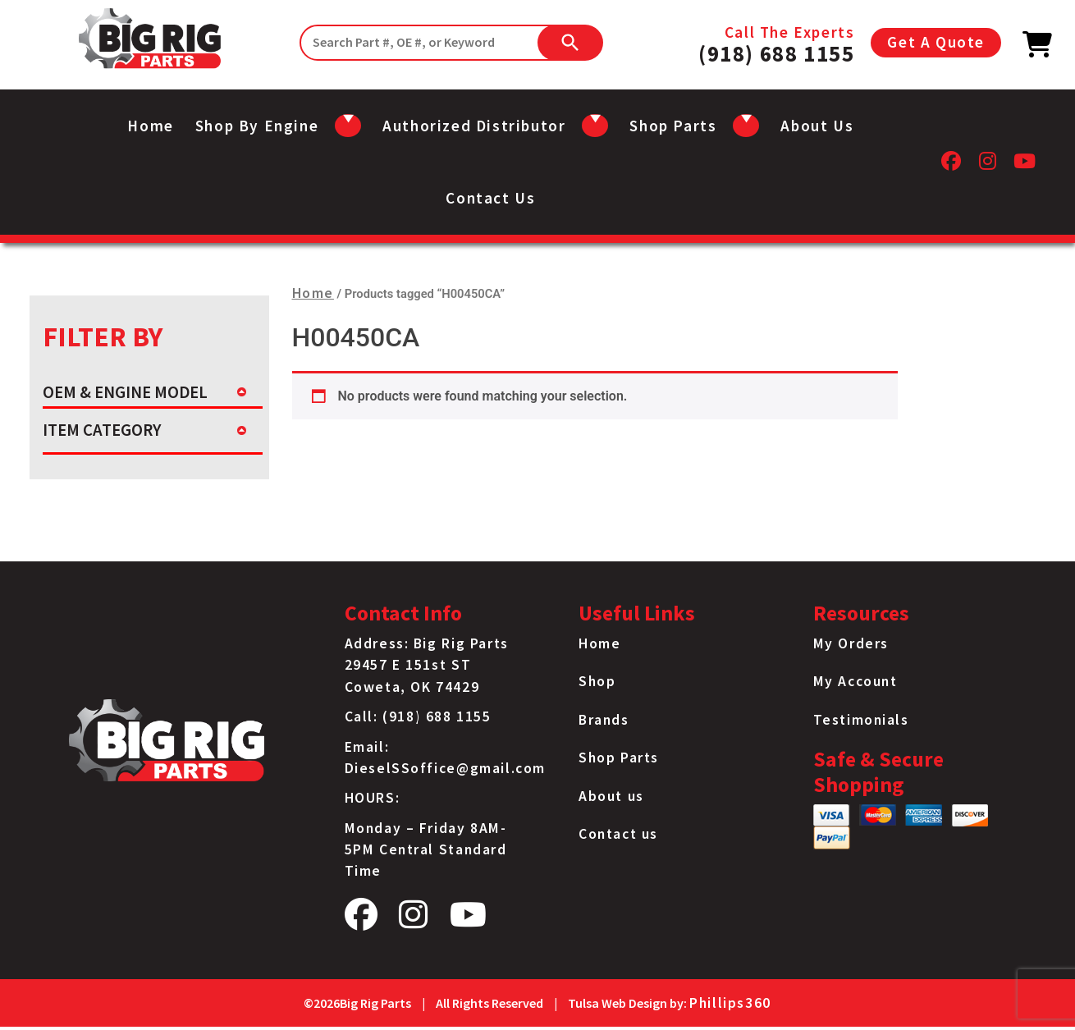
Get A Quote (936, 42)
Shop (597, 681)
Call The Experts (776, 42)
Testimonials (861, 720)
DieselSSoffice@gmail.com (445, 768)
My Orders (851, 643)
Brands (604, 720)
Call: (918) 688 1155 (418, 716)
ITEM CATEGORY (102, 430)
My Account (855, 681)
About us (816, 125)
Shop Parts (619, 757)
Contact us (490, 198)
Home (150, 125)
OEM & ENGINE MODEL (125, 392)
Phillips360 (730, 1003)
